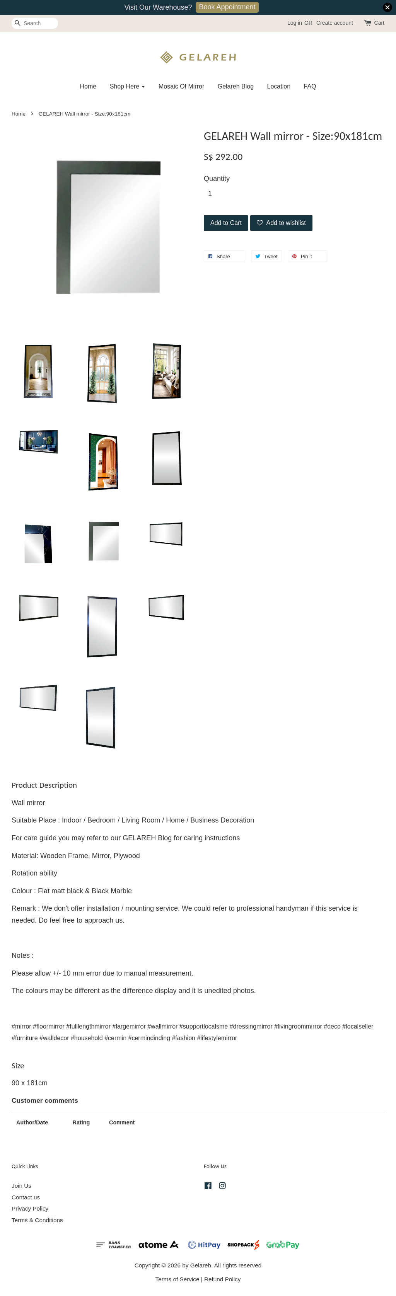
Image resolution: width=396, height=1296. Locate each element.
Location (279, 86)
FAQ (310, 86)
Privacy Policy (30, 1208)
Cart (379, 23)
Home (88, 86)
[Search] (35, 23)
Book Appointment (227, 7)
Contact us (26, 1197)
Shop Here (127, 86)
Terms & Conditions (37, 1220)
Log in (294, 23)
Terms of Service (177, 1279)
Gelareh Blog (236, 86)
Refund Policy (222, 1279)
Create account (334, 23)
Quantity (217, 178)
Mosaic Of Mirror (181, 86)
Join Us (21, 1185)
